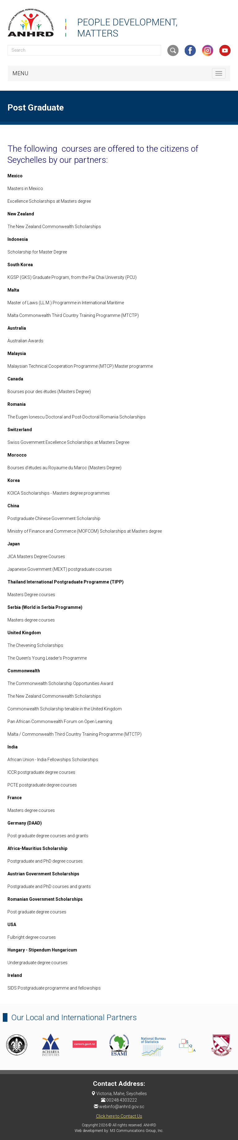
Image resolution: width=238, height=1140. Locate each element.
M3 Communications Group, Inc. (137, 1131)
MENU (20, 73)
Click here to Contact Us (119, 1116)
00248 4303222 (121, 1100)
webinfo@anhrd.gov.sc (121, 1106)
